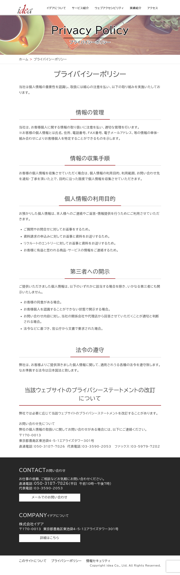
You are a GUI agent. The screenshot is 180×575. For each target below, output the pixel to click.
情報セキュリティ (98, 560)
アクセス (152, 8)
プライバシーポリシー (66, 560)
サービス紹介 (80, 8)
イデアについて (56, 8)
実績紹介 (135, 8)
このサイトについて (33, 560)
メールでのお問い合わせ (49, 497)
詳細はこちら (49, 537)
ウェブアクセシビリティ (109, 8)
